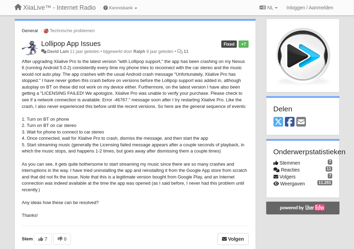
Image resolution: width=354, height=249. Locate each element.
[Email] (301, 122)
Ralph (139, 51)
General (30, 30)
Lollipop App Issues (71, 43)
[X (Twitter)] (278, 122)
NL (268, 7)
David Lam (57, 51)
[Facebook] (290, 122)
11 (186, 51)
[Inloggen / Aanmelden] (310, 7)
